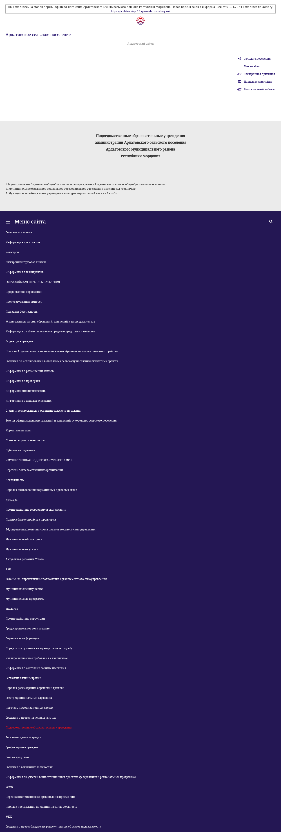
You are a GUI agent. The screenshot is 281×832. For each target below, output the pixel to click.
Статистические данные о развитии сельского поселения (43, 410)
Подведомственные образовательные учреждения (39, 727)
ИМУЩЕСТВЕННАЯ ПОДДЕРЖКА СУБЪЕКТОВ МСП (39, 460)
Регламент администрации (23, 678)
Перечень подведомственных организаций (34, 470)
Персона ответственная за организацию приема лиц (40, 796)
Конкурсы (12, 252)
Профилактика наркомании (24, 291)
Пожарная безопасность (22, 311)
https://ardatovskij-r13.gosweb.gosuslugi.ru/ (140, 11)
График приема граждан (22, 747)
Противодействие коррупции (25, 618)
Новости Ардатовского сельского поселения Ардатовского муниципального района (62, 351)
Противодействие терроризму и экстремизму (36, 509)
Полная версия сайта (258, 81)
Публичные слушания (20, 450)
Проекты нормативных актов (25, 440)
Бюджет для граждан (19, 341)
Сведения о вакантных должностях (29, 767)
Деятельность (15, 480)
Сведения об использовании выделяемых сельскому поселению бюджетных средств (62, 361)
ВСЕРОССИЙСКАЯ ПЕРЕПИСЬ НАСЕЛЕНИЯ (33, 282)
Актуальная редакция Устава (25, 559)
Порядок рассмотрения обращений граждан (35, 688)
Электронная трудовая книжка (26, 262)
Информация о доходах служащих (28, 400)
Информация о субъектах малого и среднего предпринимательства (50, 331)
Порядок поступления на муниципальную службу (39, 648)
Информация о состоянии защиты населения (36, 668)
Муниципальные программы (25, 598)
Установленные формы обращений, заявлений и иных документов (50, 321)
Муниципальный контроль (24, 539)
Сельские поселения (257, 58)
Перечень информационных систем (29, 707)
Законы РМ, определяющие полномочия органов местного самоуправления (56, 579)
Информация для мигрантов (25, 272)
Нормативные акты (18, 430)
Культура (11, 499)
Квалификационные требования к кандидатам (37, 658)
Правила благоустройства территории (31, 519)
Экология (12, 608)
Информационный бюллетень (25, 390)
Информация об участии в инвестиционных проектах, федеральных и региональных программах (71, 777)
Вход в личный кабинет (259, 89)
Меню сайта (251, 66)
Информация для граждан (23, 242)
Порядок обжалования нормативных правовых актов (41, 490)
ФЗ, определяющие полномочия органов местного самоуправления (51, 529)
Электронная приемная (259, 74)
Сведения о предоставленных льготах (31, 717)
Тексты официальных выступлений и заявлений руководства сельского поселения (61, 420)
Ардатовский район (140, 43)
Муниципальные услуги (22, 549)
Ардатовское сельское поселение (38, 34)
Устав (9, 787)
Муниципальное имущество (24, 589)
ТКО (8, 569)
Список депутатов (17, 757)
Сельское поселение (19, 232)
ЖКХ (9, 816)
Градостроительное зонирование (27, 628)
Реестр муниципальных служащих (29, 697)
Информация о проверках (23, 381)
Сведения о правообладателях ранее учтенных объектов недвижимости (53, 826)
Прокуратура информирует (24, 301)
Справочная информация (22, 638)
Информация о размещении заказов (30, 371)
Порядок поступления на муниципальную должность (41, 806)
